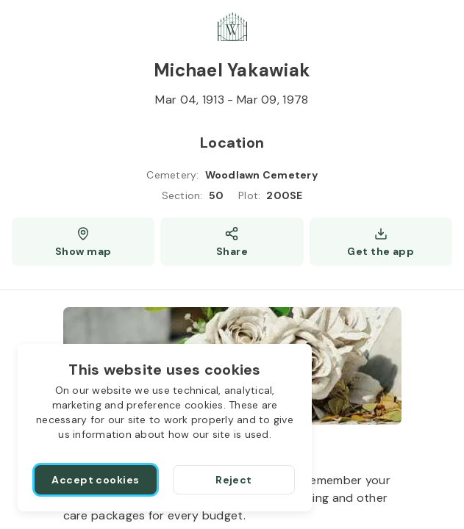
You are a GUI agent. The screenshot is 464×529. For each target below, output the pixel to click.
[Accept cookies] (96, 479)
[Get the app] (381, 241)
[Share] (231, 241)
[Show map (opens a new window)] (83, 241)
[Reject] (234, 479)
